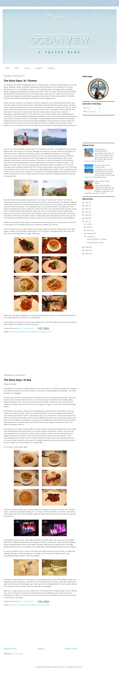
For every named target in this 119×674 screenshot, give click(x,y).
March (89, 230)
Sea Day (41, 605)
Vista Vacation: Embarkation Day (101, 150)
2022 (87, 206)
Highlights (33, 332)
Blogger (79, 667)
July (88, 224)
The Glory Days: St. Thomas (20, 80)
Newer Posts (10, 648)
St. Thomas (42, 332)
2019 (87, 215)
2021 (87, 209)
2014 (87, 253)
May (88, 227)
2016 (87, 247)
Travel (49, 332)
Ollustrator (63, 667)
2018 (87, 218)
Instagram (39, 68)
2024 (87, 202)
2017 (87, 221)
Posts (87, 108)
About (17, 68)
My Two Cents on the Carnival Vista (102, 166)
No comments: (28, 328)
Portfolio (27, 68)
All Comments (90, 111)
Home (7, 68)
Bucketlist (51, 68)
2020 (87, 212)
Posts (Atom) (18, 654)
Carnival (21, 332)
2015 (87, 250)
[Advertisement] (40, 353)
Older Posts (71, 648)
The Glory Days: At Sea (17, 380)
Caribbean (13, 332)
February (90, 233)
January (90, 236)
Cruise (27, 332)
